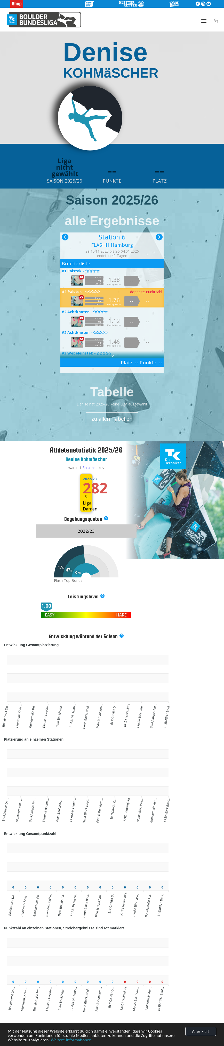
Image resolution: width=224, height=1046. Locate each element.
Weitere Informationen (71, 1040)
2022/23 (86, 479)
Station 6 (112, 236)
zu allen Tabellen (112, 418)
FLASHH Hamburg (112, 245)
